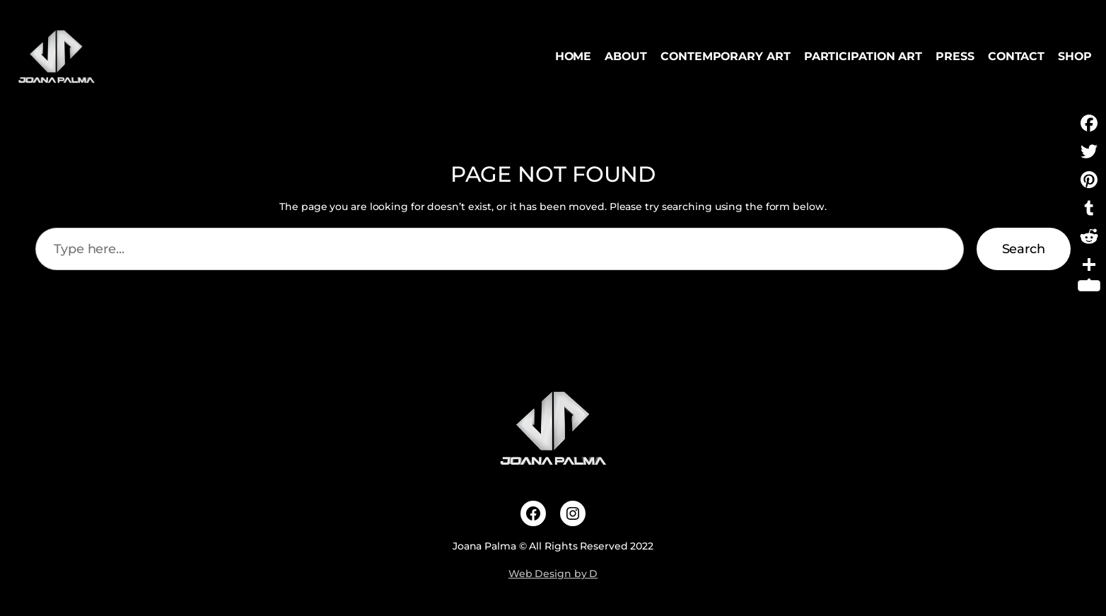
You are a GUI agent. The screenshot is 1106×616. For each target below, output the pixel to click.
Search (1023, 249)
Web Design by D (553, 573)
